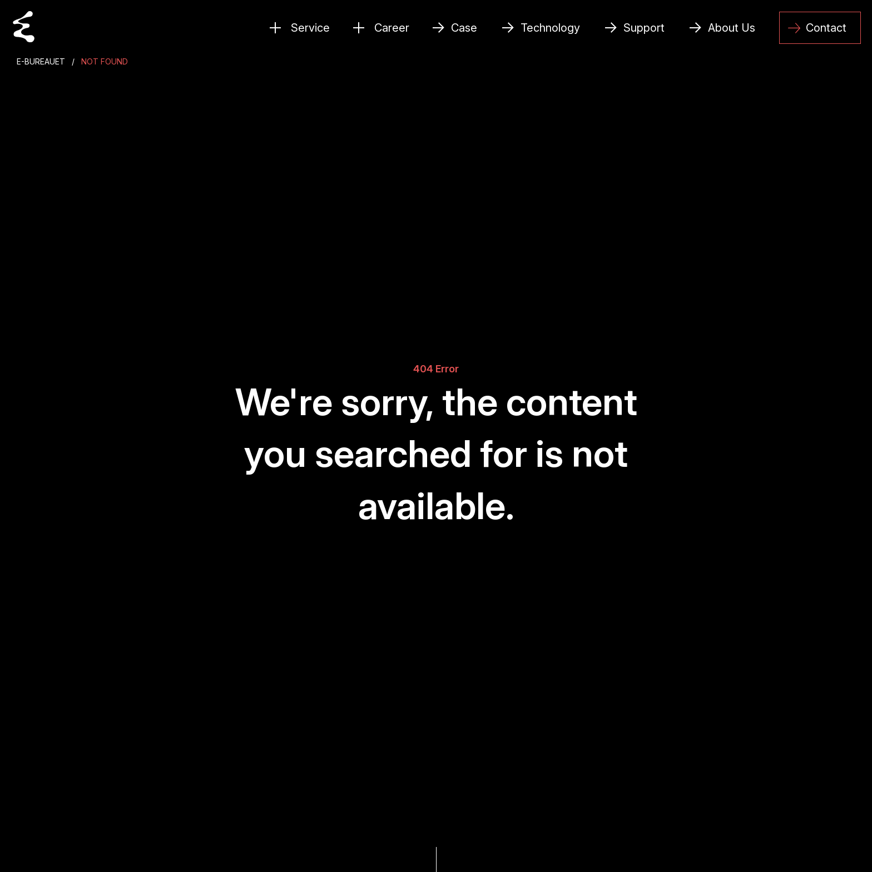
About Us (731, 27)
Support (644, 27)
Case (464, 27)
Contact (817, 27)
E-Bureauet (41, 61)
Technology (550, 27)
